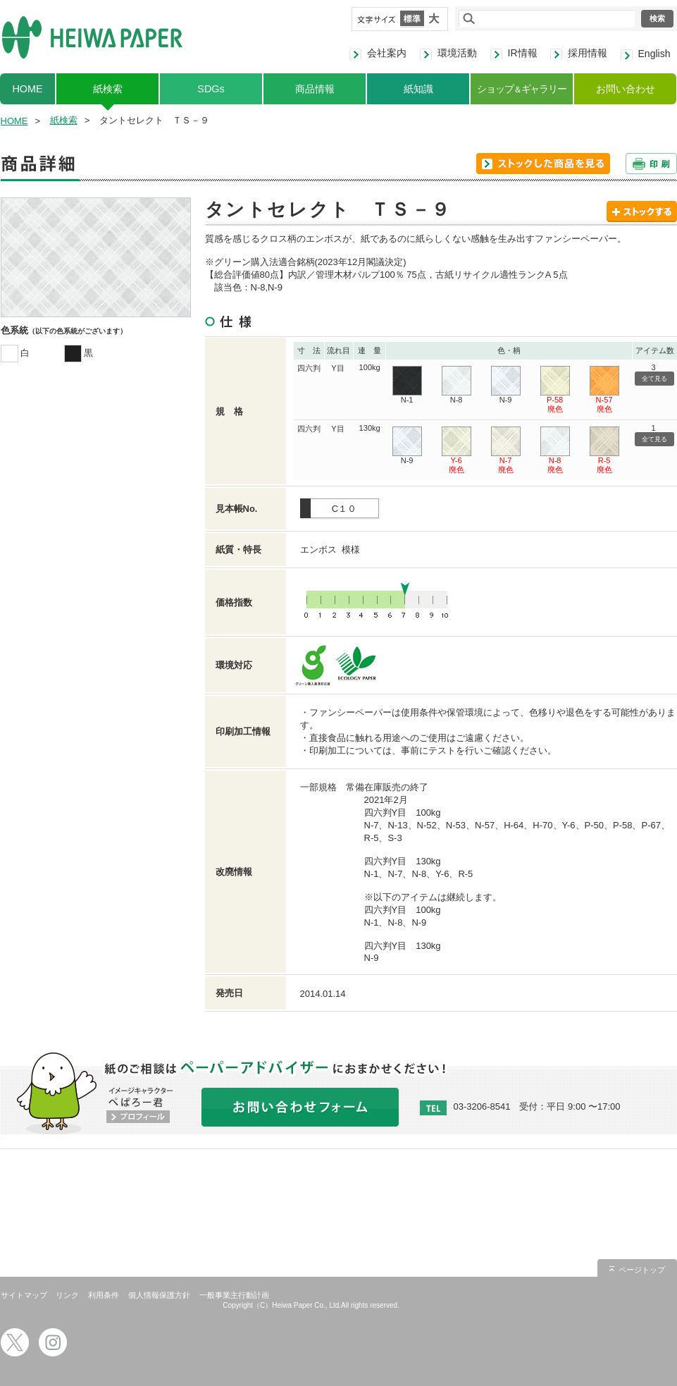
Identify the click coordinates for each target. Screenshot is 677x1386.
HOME (27, 88)
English (654, 53)
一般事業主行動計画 (234, 1295)
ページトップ (642, 1269)
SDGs (210, 88)
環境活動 (457, 53)
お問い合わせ (625, 88)
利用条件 (103, 1295)
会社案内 (386, 53)
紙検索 (108, 88)
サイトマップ (24, 1295)
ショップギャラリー (521, 88)
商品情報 (315, 88)
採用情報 (587, 53)
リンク (67, 1295)
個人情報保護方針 (159, 1295)
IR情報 (523, 53)
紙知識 (418, 88)
